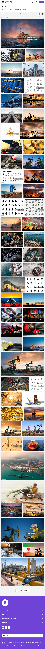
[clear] (44, 6)
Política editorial (12, 642)
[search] (3, 6)
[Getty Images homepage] (9, 2)
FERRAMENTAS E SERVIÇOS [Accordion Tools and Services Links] (22, 618)
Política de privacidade (22, 642)
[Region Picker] (22, 635)
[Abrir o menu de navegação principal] (3, 2)
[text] (24, 6)
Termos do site (5, 642)
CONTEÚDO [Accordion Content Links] (22, 610)
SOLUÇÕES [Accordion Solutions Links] (22, 614)
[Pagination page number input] (17, 590)
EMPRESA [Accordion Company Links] (22, 622)
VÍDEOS (24, 9)
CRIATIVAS (10, 9)
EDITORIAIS (18, 9)
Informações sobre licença (33, 642)
